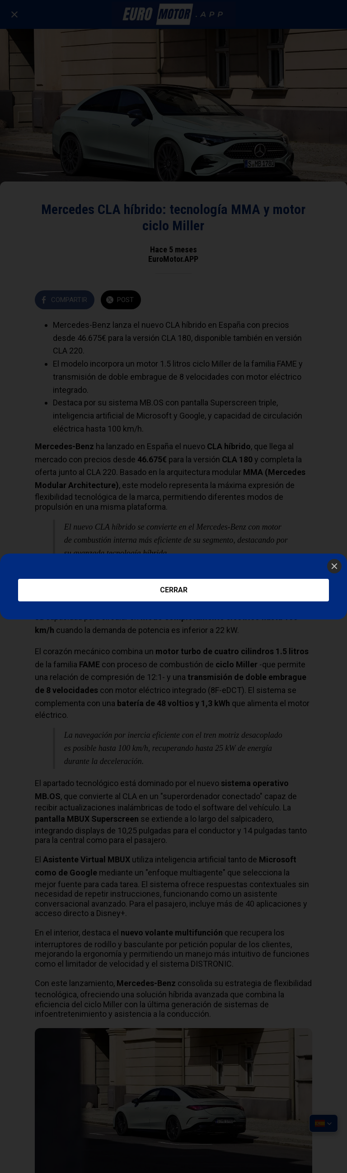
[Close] (334, 566)
